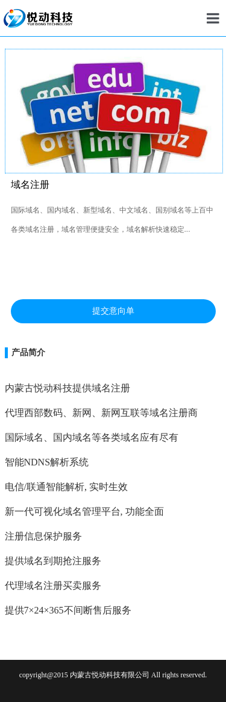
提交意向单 (113, 310)
